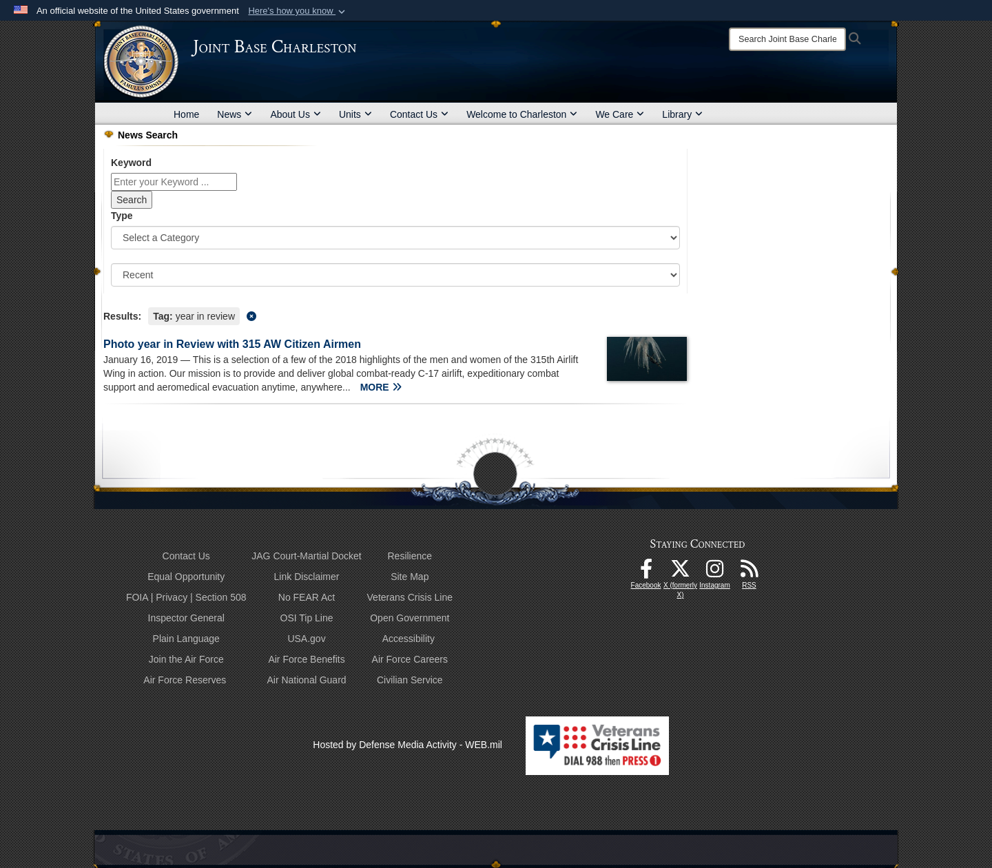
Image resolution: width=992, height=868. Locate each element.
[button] (298, 11)
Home (186, 114)
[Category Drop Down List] (395, 237)
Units (355, 114)
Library (682, 114)
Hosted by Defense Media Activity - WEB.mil (407, 744)
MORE (381, 387)
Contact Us (419, 114)
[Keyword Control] (174, 182)
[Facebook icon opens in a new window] (646, 572)
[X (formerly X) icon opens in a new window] (680, 572)
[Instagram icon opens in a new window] (715, 572)
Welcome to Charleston (521, 114)
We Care (619, 114)
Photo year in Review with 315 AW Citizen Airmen (232, 344)
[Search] (787, 39)
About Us (295, 114)
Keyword (131, 162)
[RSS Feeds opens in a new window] (749, 572)
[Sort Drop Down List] (395, 275)
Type (122, 215)
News (234, 114)
